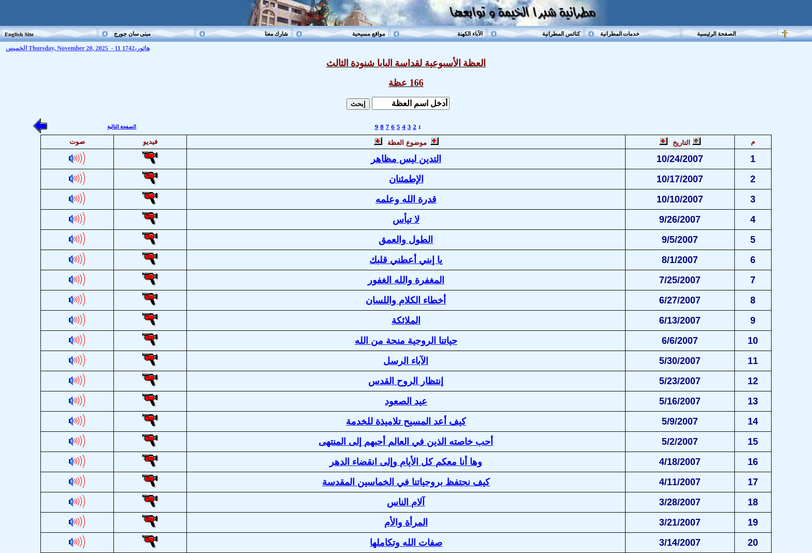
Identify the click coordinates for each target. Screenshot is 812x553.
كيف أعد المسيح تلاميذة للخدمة (406, 421)
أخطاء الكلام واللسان (406, 300)
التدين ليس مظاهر (406, 159)
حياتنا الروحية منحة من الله (406, 341)
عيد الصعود (406, 401)
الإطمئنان (406, 179)
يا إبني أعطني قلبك (405, 260)
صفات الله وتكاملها (406, 542)
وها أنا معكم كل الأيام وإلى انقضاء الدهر (405, 462)
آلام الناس (406, 502)
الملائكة (406, 320)
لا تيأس (406, 219)
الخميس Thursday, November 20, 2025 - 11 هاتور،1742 (78, 48)
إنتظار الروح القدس (405, 381)
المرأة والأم (406, 522)
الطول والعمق (406, 240)
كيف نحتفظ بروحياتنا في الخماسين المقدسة (406, 482)
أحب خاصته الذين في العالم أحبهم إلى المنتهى (405, 441)
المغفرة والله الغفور (406, 280)
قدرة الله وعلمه (406, 199)
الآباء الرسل (405, 361)
